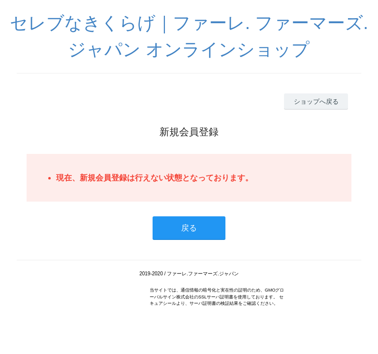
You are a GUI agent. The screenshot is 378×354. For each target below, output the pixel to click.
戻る (189, 228)
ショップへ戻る (316, 101)
